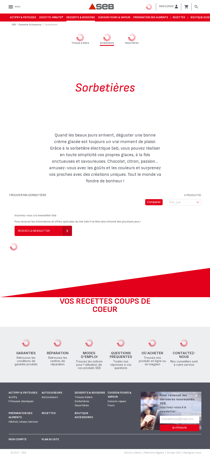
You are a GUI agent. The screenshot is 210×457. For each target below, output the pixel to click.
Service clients (133, 452)
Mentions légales (154, 452)
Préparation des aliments (150, 17)
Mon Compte (18, 439)
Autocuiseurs (52, 392)
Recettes (179, 17)
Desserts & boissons (80, 17)
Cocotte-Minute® (51, 17)
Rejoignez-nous (192, 452)
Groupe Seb (173, 452)
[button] (168, 6)
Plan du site (50, 439)
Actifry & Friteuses (23, 17)
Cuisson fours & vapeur (114, 17)
